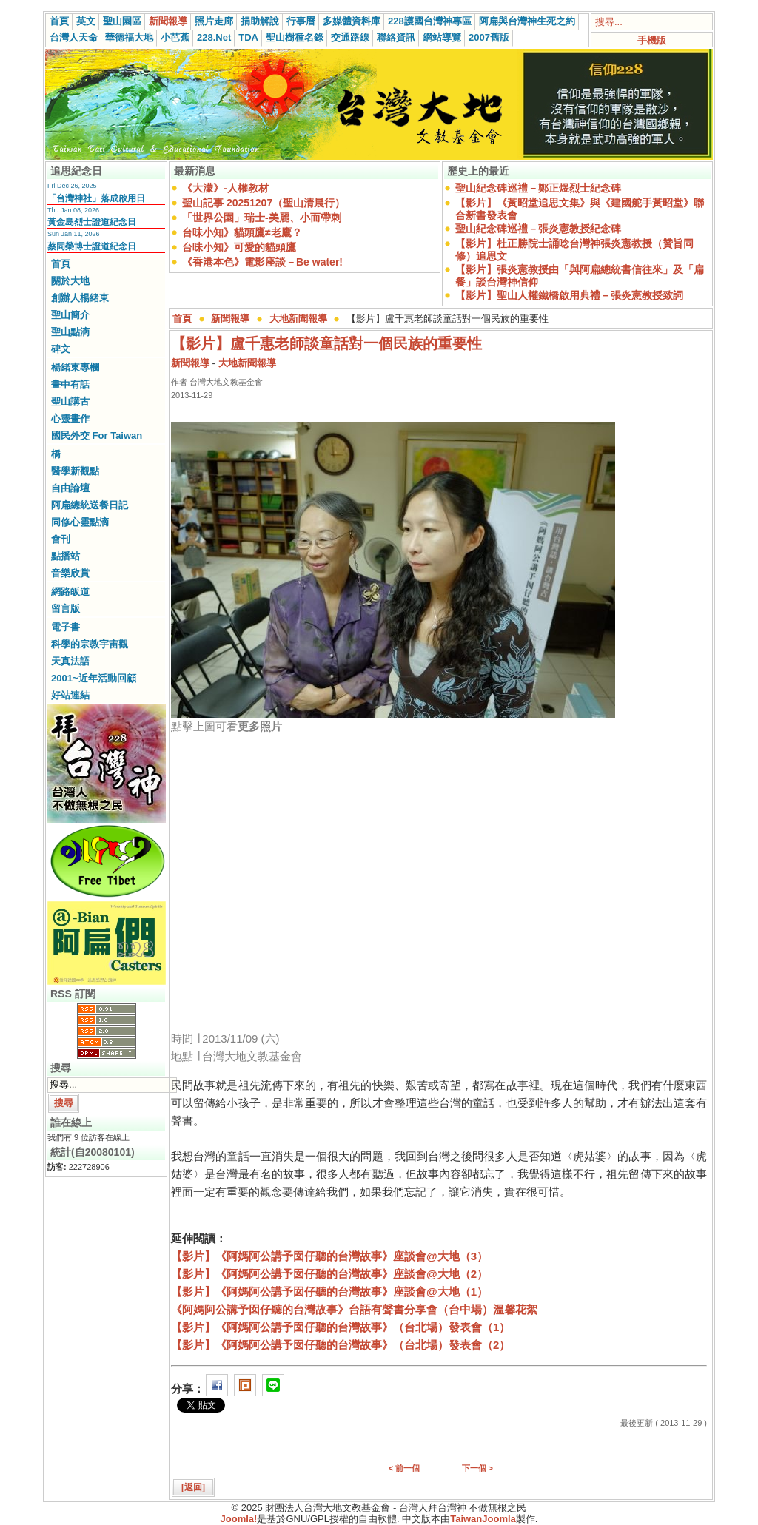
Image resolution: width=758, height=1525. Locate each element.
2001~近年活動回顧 (93, 678)
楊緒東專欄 (75, 367)
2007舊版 (489, 37)
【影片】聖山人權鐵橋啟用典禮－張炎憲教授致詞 (569, 295)
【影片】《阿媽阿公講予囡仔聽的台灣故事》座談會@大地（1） (329, 1291)
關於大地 (70, 280)
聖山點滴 (70, 331)
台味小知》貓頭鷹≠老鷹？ (242, 232)
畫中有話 (70, 384)
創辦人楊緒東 (80, 297)
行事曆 (300, 21)
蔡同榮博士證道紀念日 (91, 246)
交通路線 (350, 37)
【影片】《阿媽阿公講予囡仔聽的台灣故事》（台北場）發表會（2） (340, 1345)
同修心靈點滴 (80, 522)
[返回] (193, 1487)
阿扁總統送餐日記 (89, 505)
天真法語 (70, 661)
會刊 (60, 539)
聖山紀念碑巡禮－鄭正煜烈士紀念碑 (538, 188)
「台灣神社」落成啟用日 (96, 198)
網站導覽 (442, 37)
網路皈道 (70, 591)
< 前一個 (404, 1468)
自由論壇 (70, 488)
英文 (85, 21)
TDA (248, 37)
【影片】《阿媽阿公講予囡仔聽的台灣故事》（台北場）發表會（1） (340, 1327)
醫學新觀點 (75, 471)
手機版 (651, 40)
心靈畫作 (70, 418)
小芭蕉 (175, 37)
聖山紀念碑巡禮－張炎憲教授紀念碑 (538, 229)
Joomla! (239, 1518)
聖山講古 (70, 401)
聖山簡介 (70, 314)
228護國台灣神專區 (430, 21)
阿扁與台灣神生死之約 (527, 21)
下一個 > (477, 1468)
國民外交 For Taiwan (96, 435)
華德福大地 (129, 37)
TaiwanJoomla (483, 1518)
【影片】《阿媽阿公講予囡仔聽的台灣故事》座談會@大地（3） (329, 1256)
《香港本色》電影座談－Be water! (262, 262)
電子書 (65, 627)
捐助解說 (260, 21)
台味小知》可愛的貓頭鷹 (239, 247)
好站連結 (70, 695)
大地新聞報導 (298, 318)
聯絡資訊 (396, 37)
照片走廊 (214, 21)
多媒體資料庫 (351, 21)
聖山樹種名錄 (294, 37)
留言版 (65, 608)
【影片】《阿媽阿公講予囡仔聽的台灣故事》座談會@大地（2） (329, 1274)
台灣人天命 (74, 37)
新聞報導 (168, 21)
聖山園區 (122, 21)
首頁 (59, 21)
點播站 (65, 556)
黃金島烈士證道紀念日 (91, 222)
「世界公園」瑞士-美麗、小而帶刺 (261, 217)
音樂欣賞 (70, 573)
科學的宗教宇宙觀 (89, 644)
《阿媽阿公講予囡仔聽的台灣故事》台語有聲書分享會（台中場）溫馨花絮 (354, 1309)
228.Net (214, 37)
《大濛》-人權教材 (225, 188)
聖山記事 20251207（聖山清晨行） (263, 203)
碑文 (60, 348)
